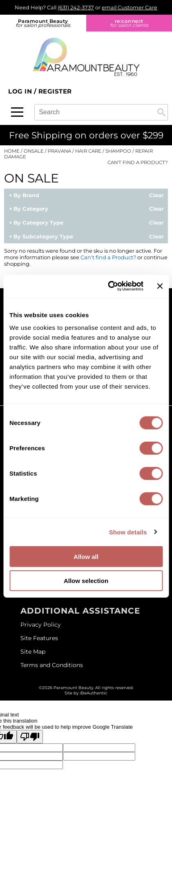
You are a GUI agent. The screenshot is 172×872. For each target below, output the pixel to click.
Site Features (39, 638)
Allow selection (86, 580)
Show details (128, 531)
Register (55, 91)
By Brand (26, 195)
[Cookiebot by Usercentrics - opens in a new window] (108, 286)
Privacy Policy (40, 624)
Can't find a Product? (137, 162)
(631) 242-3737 (76, 7)
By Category (30, 209)
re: (129, 23)
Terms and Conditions (51, 665)
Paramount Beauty (43, 23)
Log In (21, 91)
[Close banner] (160, 286)
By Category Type (38, 223)
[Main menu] (17, 112)
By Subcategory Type (43, 237)
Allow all (86, 556)
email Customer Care (129, 7)
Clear (156, 195)
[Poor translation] (30, 736)
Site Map (32, 651)
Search (161, 112)
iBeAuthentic (93, 693)
